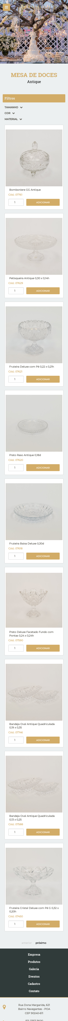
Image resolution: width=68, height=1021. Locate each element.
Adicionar (43, 202)
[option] (34, 32)
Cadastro (34, 984)
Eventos (34, 976)
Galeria (34, 969)
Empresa (34, 954)
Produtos (34, 962)
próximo (41, 943)
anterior (27, 943)
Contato (34, 991)
